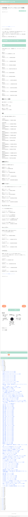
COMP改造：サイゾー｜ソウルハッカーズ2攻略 (10, 475)
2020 (3, 499)
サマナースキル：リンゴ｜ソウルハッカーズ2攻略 (10, 467)
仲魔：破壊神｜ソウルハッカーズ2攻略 (8, 408)
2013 (3, 508)
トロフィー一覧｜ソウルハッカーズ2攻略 (9, 484)
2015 (3, 505)
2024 (3, 362)
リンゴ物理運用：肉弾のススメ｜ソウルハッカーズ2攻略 (11, 392)
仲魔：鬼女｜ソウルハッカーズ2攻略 (8, 430)
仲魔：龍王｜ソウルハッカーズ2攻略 (8, 420)
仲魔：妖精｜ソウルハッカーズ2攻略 (8, 435)
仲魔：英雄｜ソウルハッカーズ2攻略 (8, 406)
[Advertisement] (14, 18)
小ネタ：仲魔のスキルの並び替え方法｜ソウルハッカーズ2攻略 (12, 391)
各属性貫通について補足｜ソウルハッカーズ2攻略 (10, 469)
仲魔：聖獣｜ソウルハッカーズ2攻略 (8, 438)
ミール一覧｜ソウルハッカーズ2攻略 (8, 468)
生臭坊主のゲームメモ (8, 1)
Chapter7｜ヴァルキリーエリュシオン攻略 (9, 372)
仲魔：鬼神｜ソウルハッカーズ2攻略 (8, 415)
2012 (3, 509)
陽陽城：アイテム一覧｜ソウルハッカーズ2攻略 (10, 453)
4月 (3, 492)
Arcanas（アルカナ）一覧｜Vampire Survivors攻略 (11, 397)
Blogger (15, 513)
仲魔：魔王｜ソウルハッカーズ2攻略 (8, 412)
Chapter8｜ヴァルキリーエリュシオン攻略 (9, 371)
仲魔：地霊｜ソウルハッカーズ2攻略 (8, 433)
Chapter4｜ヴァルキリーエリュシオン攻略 (9, 377)
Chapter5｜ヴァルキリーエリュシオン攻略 (9, 376)
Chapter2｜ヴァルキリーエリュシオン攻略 (9, 380)
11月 (3, 367)
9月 (3, 370)
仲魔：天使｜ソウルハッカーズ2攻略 (8, 421)
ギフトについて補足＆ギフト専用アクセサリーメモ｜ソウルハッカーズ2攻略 (14, 400)
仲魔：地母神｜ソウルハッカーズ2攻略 (8, 407)
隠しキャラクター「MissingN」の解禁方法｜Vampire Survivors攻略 (13, 396)
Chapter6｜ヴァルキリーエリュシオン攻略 (9, 375)
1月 (3, 496)
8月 (3, 487)
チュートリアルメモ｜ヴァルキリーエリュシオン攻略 (11, 381)
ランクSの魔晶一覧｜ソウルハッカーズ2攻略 (9, 460)
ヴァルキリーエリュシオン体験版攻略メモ (9, 403)
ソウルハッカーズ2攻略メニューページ (8, 26)
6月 (3, 490)
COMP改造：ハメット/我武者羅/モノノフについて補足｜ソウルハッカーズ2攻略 (15, 480)
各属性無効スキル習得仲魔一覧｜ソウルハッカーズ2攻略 (11, 450)
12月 (3, 366)
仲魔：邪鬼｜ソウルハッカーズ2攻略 (8, 429)
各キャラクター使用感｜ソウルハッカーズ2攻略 (10, 386)
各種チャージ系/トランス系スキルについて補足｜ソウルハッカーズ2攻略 (13, 483)
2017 (3, 503)
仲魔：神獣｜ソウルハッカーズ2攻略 (8, 439)
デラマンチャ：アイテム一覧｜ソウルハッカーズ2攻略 (11, 451)
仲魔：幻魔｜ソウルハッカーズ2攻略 (8, 440)
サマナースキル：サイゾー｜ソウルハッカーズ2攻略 (10, 463)
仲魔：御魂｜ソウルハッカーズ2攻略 (8, 473)
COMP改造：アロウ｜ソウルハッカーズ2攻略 (9, 478)
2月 (3, 495)
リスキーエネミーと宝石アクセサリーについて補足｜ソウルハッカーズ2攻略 (14, 455)
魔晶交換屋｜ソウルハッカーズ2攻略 (8, 388)
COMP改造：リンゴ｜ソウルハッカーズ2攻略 (9, 479)
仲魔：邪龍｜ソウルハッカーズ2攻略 (8, 417)
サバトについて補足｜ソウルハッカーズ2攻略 (9, 459)
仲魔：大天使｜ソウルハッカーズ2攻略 (8, 416)
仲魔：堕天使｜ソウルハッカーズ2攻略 (8, 425)
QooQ (15, 516)
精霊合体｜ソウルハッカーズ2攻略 (8, 442)
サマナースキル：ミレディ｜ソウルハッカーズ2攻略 (10, 464)
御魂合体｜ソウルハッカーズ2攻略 (8, 443)
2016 (3, 504)
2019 (3, 500)
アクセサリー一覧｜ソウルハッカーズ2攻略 (9, 454)
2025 (3, 361)
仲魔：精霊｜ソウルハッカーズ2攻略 (8, 474)
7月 (3, 488)
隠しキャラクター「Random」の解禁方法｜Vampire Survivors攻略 (13, 395)
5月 (3, 491)
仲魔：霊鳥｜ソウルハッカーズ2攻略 (8, 424)
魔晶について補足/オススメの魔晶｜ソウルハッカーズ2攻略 (11, 387)
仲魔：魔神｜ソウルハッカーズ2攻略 (8, 411)
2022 (3, 365)
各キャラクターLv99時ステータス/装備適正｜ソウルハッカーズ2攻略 (13, 449)
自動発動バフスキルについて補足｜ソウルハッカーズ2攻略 (11, 458)
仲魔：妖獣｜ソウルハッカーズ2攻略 (8, 426)
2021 (3, 498)
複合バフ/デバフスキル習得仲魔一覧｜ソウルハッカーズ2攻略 (12, 446)
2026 (3, 360)
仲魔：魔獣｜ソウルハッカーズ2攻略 (8, 434)
